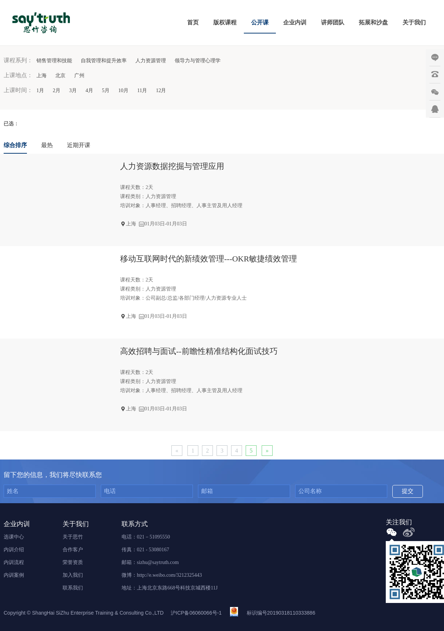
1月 (40, 90)
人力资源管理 (150, 60)
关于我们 (414, 22)
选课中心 (14, 537)
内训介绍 (14, 549)
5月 (106, 90)
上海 (41, 75)
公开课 (260, 22)
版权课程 (225, 22)
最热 (47, 145)
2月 (56, 90)
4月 (89, 90)
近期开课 (78, 145)
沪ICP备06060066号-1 (196, 613)
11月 (142, 90)
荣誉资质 (73, 562)
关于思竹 (73, 537)
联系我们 (73, 588)
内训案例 (14, 575)
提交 (407, 491)
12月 (161, 90)
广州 (79, 75)
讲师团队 (332, 22)
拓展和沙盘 (373, 22)
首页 (193, 22)
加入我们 (73, 575)
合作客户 (73, 549)
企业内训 (294, 22)
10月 (123, 90)
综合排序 (15, 145)
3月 (73, 90)
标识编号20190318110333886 (281, 613)
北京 (60, 75)
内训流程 (14, 562)
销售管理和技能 (54, 60)
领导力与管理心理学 (198, 60)
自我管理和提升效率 (104, 60)
